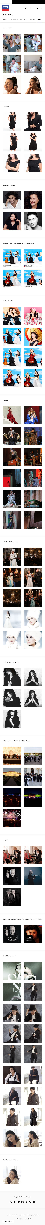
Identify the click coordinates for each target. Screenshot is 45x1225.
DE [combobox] (35, 8)
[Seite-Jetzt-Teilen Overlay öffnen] (26, 9)
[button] (12, 43)
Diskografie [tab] (24, 19)
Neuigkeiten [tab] (14, 19)
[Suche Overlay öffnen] (30, 9)
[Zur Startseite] (12, 11)
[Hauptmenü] (41, 9)
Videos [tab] (32, 19)
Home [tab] (5, 19)
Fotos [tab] (39, 19)
